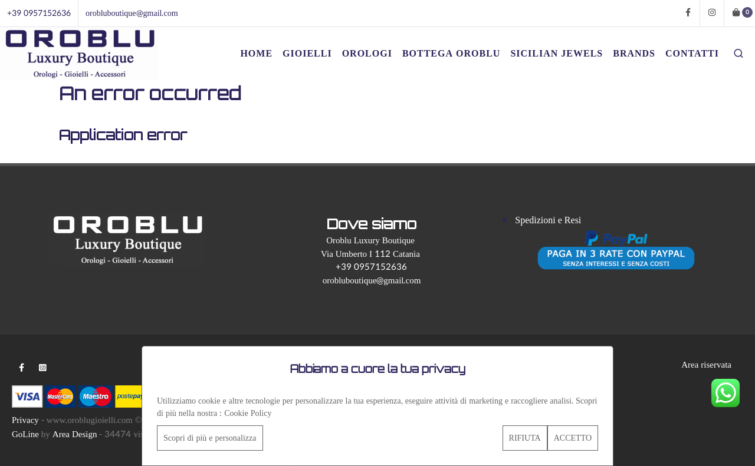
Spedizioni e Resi (548, 220)
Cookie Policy (247, 413)
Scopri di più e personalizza (210, 438)
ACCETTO (573, 438)
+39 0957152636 (39, 13)
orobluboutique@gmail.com (132, 13)
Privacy (25, 420)
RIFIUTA (525, 438)
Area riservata (706, 365)
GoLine (25, 434)
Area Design (74, 434)
